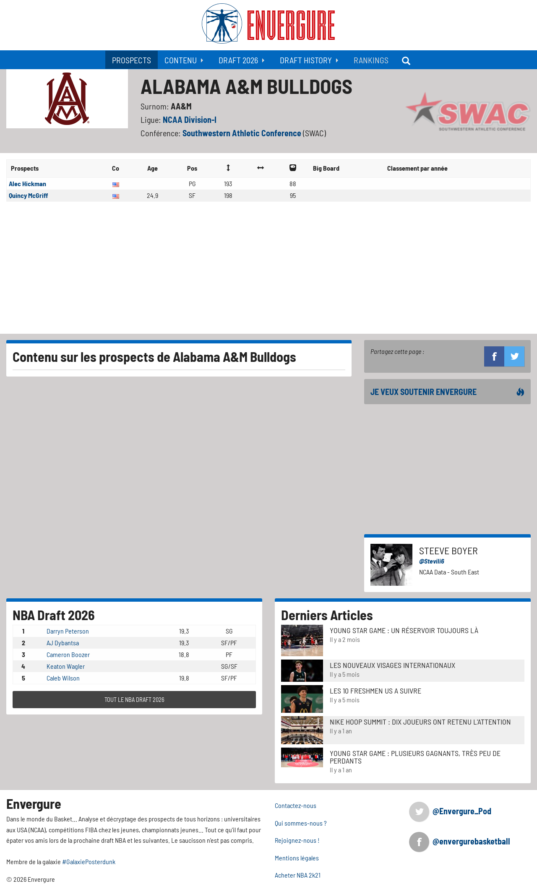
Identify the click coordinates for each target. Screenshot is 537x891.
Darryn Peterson (68, 631)
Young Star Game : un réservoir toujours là (404, 630)
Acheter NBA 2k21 (298, 875)
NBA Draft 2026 (54, 615)
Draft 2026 (238, 60)
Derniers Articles (327, 615)
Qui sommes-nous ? (301, 823)
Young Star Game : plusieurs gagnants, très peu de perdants (415, 756)
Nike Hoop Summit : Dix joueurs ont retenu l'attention (420, 721)
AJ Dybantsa (63, 643)
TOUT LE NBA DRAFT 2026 (134, 699)
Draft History (306, 60)
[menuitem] (131, 59)
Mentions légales (297, 858)
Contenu (180, 60)
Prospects (131, 60)
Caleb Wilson (63, 678)
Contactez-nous (295, 805)
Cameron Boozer (68, 654)
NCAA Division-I (189, 119)
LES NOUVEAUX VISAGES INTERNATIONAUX (392, 665)
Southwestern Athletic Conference (242, 133)
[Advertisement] (268, 271)
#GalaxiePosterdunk (88, 861)
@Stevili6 (431, 561)
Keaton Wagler (66, 666)
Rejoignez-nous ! (297, 840)
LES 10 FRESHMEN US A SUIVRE (375, 690)
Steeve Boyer (448, 550)
